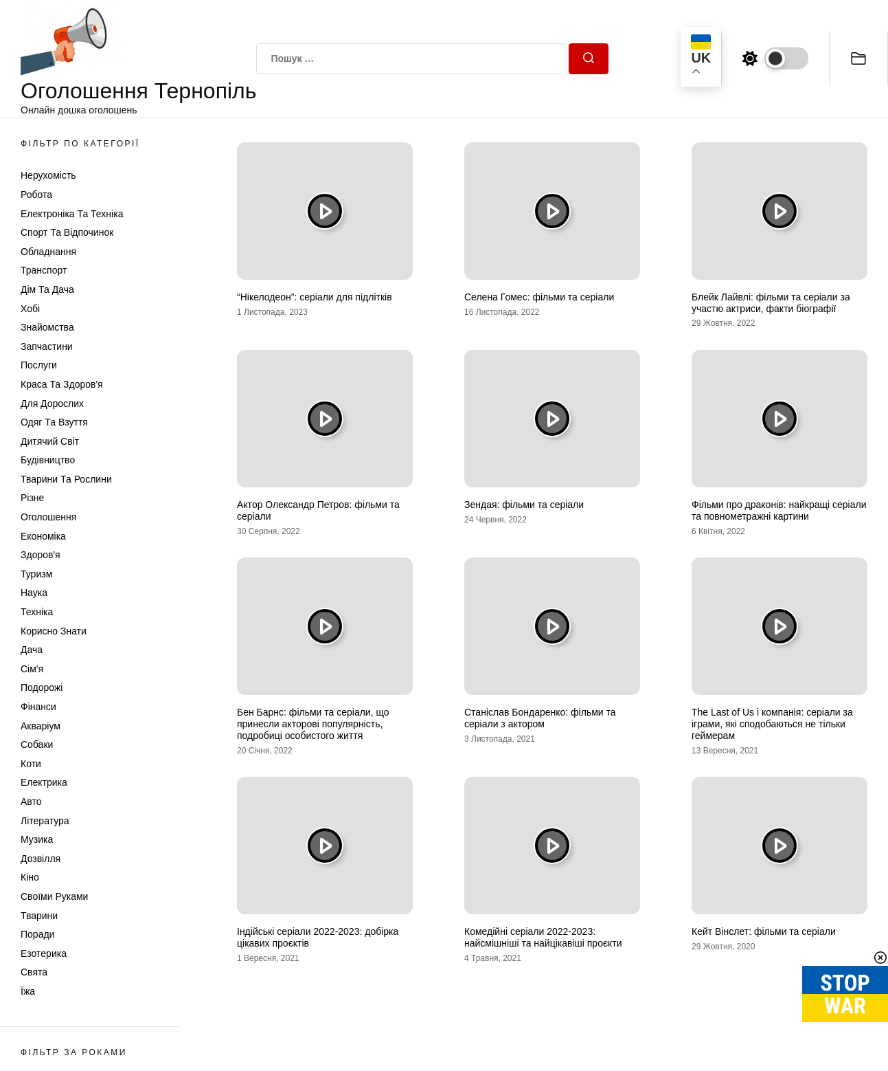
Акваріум (40, 725)
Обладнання (48, 251)
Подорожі (41, 687)
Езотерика (44, 953)
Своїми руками (54, 896)
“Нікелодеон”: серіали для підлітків (314, 296)
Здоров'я (40, 554)
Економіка (43, 536)
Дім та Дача (47, 289)
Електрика (44, 782)
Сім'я (32, 668)
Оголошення (48, 516)
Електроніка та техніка (72, 213)
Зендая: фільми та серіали (524, 504)
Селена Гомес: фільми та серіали (539, 296)
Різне (32, 497)
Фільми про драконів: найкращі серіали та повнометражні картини (779, 510)
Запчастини (47, 346)
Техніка (37, 611)
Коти (31, 763)
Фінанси (38, 706)
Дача (32, 649)
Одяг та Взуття (54, 422)
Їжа (28, 991)
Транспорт (44, 270)
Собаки (37, 744)
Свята (34, 972)
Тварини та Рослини (66, 479)
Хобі (30, 308)
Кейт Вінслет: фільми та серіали (764, 931)
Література (45, 820)
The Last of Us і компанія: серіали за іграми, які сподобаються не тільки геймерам (772, 724)
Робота (36, 194)
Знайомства (47, 327)
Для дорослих (52, 403)
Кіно (30, 877)
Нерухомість (48, 175)
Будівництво (48, 459)
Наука (34, 592)
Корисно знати (54, 631)
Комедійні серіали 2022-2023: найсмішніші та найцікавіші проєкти (543, 937)
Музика (37, 839)
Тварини (39, 915)
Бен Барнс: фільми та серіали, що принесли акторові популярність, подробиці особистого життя (313, 724)
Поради (37, 934)
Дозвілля (40, 858)
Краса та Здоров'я (62, 384)
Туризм (36, 573)
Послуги (39, 365)
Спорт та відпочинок (67, 232)
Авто (31, 801)
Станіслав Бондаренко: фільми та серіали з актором (540, 718)
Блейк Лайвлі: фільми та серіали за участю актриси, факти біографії (771, 302)
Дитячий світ (50, 441)
